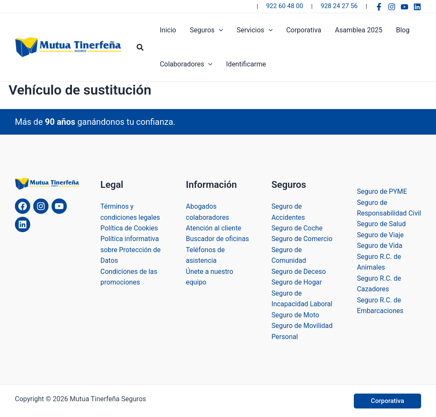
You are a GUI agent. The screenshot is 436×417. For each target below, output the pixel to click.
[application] (219, 30)
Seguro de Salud (381, 234)
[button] (140, 47)
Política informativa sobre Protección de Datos (130, 249)
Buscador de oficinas (218, 238)
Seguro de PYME (382, 191)
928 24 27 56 (339, 6)
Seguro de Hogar (296, 282)
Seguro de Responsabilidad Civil (382, 212)
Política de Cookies (129, 228)
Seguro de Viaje (380, 245)
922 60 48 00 (284, 6)
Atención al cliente (214, 228)
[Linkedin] (417, 7)
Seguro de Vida (379, 256)
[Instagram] (392, 7)
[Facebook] (379, 7)
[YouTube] (404, 7)
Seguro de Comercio (302, 238)
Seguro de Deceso (298, 271)
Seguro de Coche (297, 228)
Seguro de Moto (295, 315)
